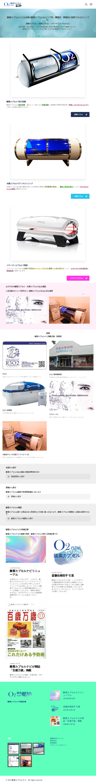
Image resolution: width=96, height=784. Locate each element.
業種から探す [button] (14, 496)
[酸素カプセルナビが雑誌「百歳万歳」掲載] (26, 655)
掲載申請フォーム (57, 738)
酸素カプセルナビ (19, 780)
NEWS (12, 563)
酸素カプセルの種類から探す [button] (20, 518)
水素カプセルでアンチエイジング (19, 183)
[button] (91, 4)
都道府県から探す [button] (15, 476)
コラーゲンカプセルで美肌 (17, 265)
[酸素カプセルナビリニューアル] (26, 571)
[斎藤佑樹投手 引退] (68, 573)
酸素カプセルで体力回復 (16, 101)
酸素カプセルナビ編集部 (18, 604)
